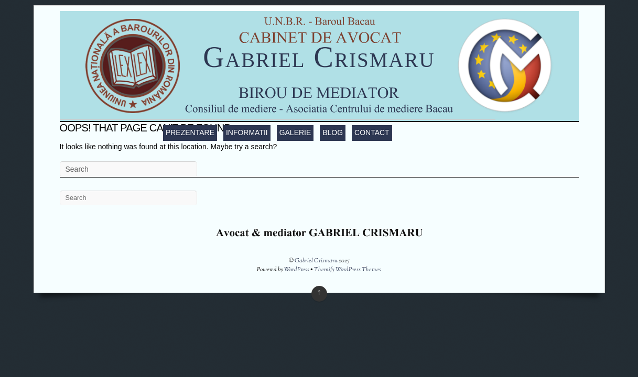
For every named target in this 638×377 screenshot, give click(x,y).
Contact (372, 132)
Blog (332, 132)
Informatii (247, 132)
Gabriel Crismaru (319, 57)
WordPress (296, 269)
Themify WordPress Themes (347, 269)
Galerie (295, 132)
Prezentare (190, 132)
